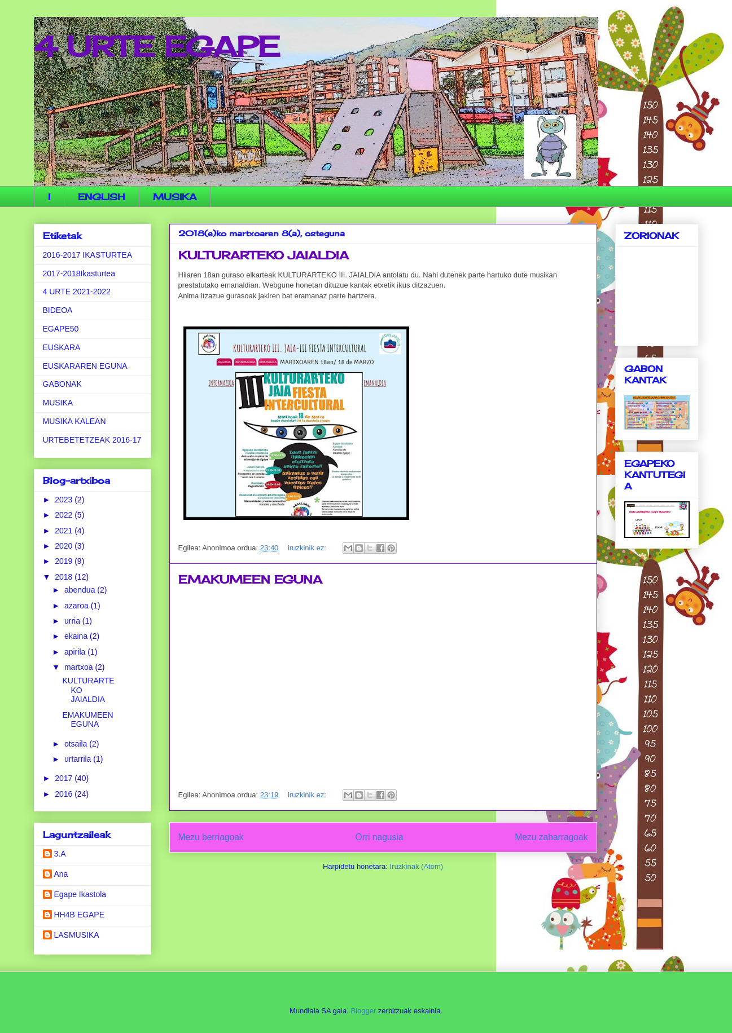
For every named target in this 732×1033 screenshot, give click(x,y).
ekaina (77, 636)
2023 (64, 499)
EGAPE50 (61, 328)
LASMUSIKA (76, 934)
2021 (64, 530)
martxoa (79, 667)
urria (73, 620)
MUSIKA (174, 196)
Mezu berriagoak (211, 837)
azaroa (77, 605)
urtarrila (78, 758)
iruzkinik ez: (308, 548)
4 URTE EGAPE (157, 46)
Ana (61, 874)
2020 (64, 545)
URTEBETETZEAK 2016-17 (92, 439)
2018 (64, 576)
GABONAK (62, 384)
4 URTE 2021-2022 (77, 291)
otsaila (76, 743)
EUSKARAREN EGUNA (85, 365)
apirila (75, 651)
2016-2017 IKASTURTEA (88, 254)
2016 (64, 793)
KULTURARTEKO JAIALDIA (263, 255)
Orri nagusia (380, 837)
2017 (64, 778)
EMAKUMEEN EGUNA (250, 579)
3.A (60, 853)
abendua (80, 589)
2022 (64, 514)
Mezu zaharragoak (551, 837)
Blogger (363, 1010)
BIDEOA (58, 310)
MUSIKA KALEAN (74, 421)
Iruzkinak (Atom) (416, 866)
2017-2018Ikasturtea (79, 273)
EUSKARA (62, 347)
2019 (64, 561)
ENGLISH (101, 196)
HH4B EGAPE (79, 914)
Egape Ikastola (80, 894)
